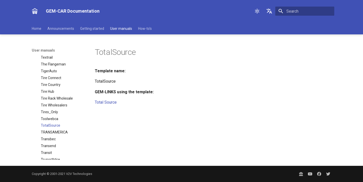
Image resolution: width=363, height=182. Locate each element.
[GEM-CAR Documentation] (35, 11)
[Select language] (269, 11)
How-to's (145, 29)
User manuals (121, 29)
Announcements (60, 29)
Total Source (106, 102)
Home (36, 29)
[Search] (304, 11)
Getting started (92, 29)
